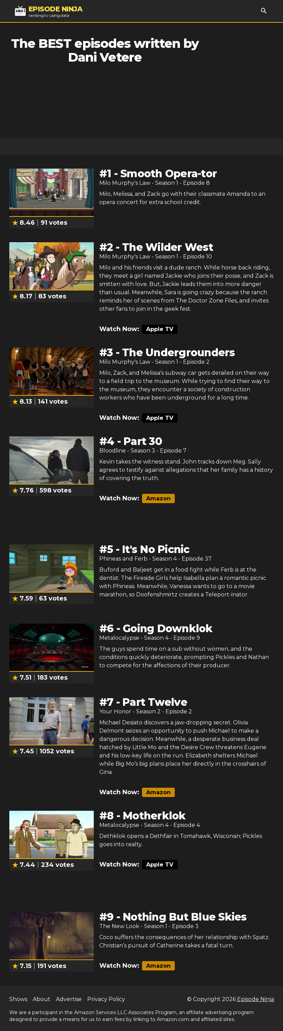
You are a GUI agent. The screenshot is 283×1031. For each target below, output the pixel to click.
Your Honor (115, 711)
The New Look (119, 926)
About (41, 999)
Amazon (158, 498)
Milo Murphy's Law (124, 183)
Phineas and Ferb (123, 558)
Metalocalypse (119, 638)
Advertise (69, 999)
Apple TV (159, 329)
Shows (18, 999)
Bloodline (112, 450)
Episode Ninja (255, 999)
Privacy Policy (106, 999)
